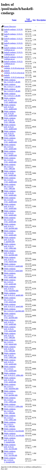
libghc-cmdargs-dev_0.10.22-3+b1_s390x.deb (10, 400)
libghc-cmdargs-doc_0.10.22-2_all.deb (12, 95)
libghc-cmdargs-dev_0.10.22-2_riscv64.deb (14, 430)
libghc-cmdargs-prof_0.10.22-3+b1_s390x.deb (10, 355)
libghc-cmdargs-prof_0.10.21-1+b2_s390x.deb (10, 246)
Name (14, 20)
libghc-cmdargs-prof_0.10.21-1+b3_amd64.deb (10, 100)
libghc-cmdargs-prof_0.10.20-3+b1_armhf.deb (10, 173)
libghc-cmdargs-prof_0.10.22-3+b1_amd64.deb (10, 127)
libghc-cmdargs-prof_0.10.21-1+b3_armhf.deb (10, 322)
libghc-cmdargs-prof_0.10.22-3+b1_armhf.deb (10, 380)
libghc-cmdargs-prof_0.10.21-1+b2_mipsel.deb (10, 259)
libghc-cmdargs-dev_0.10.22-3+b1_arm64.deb (10, 160)
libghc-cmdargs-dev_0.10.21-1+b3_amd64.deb (10, 180)
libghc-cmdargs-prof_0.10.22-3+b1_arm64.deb (10, 213)
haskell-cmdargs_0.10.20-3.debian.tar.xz (13, 49)
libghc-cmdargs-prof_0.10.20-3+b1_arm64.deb (10, 193)
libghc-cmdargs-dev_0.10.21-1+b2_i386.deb (10, 424)
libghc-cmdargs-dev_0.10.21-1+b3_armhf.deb (10, 282)
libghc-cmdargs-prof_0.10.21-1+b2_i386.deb (10, 349)
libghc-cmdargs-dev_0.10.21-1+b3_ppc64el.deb (11, 393)
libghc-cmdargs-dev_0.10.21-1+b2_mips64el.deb (11, 386)
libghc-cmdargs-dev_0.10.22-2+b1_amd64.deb (10, 140)
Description (41, 20)
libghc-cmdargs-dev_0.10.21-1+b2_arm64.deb (10, 369)
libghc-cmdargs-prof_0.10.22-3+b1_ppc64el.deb (11, 253)
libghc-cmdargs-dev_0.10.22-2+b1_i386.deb (10, 411)
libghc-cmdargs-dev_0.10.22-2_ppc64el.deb (14, 310)
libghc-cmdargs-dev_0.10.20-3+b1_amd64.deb (10, 200)
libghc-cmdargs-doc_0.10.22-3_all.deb (12, 90)
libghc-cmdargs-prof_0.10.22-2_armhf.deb (13, 294)
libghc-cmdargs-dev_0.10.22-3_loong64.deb (10, 460)
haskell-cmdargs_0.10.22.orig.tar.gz (14, 76)
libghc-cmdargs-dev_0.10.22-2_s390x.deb (13, 405)
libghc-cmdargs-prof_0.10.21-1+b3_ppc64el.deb (11, 226)
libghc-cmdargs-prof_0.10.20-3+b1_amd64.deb (10, 113)
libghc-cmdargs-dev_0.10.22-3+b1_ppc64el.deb (11, 316)
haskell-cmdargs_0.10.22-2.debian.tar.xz (13, 63)
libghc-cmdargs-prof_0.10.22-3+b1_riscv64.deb (10, 447)
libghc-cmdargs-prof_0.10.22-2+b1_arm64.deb (10, 206)
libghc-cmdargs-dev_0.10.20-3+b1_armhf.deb (10, 220)
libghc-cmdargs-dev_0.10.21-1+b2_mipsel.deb (10, 342)
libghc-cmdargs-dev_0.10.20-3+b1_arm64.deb (10, 233)
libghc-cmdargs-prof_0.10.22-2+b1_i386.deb (10, 335)
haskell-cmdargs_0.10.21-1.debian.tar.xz (13, 53)
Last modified (28, 20)
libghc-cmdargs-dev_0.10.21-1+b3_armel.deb (10, 300)
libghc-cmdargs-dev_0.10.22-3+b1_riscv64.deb (10, 453)
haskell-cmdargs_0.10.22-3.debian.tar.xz (13, 58)
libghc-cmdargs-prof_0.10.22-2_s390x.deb (13, 374)
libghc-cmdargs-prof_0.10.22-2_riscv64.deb (14, 434)
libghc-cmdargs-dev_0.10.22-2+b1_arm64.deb (10, 147)
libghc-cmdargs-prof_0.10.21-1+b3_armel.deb (10, 329)
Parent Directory (10, 26)
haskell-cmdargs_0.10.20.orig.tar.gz (14, 67)
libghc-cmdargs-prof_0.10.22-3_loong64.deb (10, 440)
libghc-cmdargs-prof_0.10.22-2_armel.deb (13, 305)
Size (34, 20)
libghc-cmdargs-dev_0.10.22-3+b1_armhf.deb (10, 275)
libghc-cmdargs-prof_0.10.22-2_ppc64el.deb (10, 240)
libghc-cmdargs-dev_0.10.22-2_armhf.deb (13, 265)
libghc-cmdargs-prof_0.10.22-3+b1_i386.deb (10, 133)
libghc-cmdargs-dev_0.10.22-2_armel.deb (13, 270)
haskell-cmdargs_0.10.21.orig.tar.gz (14, 72)
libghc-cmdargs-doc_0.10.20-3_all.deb (12, 81)
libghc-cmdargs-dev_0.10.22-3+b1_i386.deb (10, 167)
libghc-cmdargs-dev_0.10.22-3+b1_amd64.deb (10, 153)
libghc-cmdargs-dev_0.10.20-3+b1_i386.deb (10, 186)
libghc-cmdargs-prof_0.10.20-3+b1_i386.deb (10, 120)
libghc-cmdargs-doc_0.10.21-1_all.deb (12, 85)
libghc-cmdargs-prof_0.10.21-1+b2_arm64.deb (10, 362)
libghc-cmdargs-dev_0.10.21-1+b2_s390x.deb (10, 418)
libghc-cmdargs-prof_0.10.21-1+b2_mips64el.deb (11, 289)
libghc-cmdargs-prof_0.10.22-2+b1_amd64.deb (10, 107)
